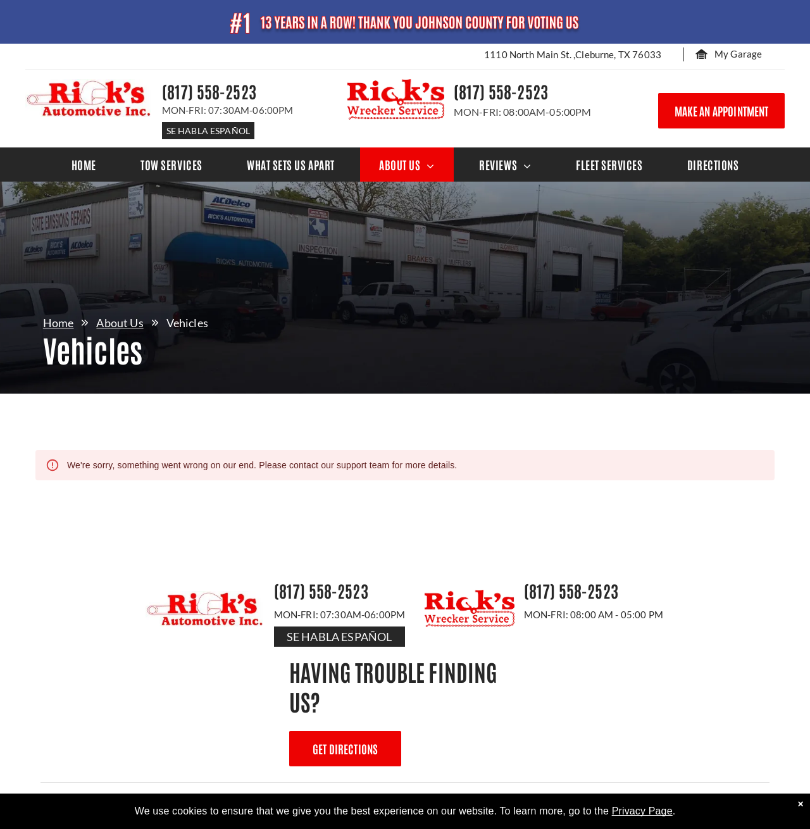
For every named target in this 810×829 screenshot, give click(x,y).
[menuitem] (84, 164)
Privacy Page (642, 811)
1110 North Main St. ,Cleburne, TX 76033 (572, 54)
